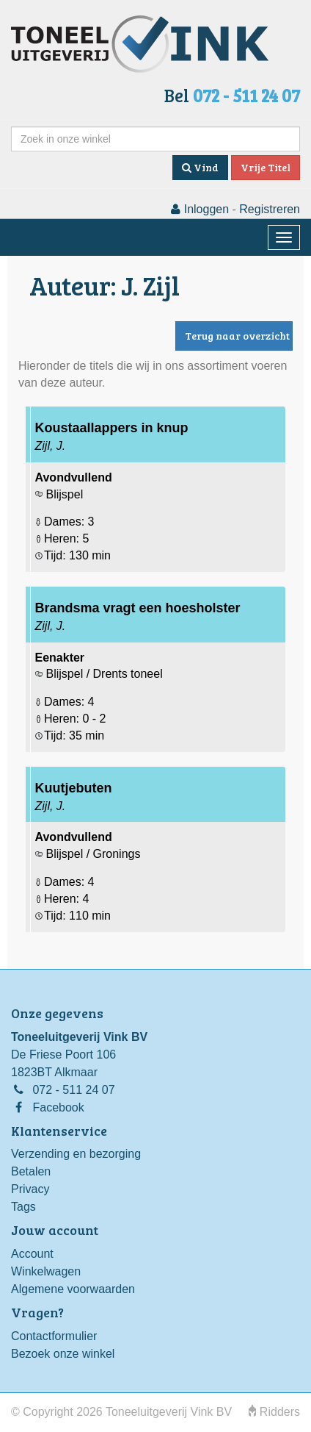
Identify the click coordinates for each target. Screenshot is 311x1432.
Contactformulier (54, 1336)
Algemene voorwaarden (73, 1289)
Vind (200, 167)
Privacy (30, 1189)
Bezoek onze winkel (62, 1353)
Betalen (31, 1171)
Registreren (269, 209)
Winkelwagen (46, 1271)
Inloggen (200, 209)
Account (32, 1253)
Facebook (58, 1107)
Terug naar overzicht (237, 336)
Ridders (274, 1412)
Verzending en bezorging (76, 1154)
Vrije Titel (265, 167)
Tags (23, 1206)
